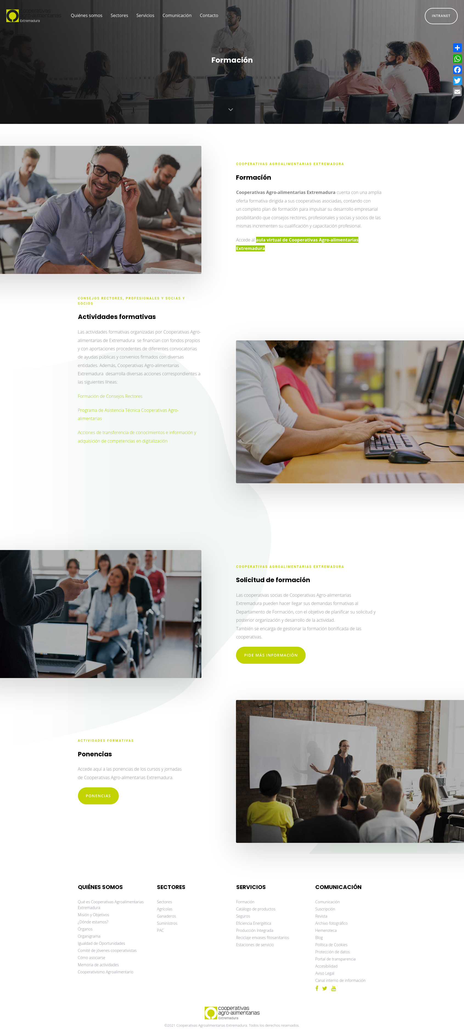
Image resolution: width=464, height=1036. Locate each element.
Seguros (243, 916)
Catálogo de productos (255, 909)
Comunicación (327, 901)
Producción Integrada (254, 930)
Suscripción (325, 909)
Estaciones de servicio (255, 944)
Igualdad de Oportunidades (101, 943)
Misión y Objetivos (93, 914)
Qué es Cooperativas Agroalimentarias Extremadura (111, 904)
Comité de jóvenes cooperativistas (107, 950)
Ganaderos (166, 916)
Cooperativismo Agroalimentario (106, 971)
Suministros (167, 923)
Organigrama (89, 936)
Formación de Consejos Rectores (110, 396)
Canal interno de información (340, 980)
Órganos (85, 929)
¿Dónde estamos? (93, 921)
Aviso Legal (324, 973)
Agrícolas (164, 909)
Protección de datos (332, 951)
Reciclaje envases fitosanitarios (262, 937)
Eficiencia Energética (253, 923)
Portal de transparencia (335, 959)
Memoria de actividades (98, 964)
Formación (245, 901)
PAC (160, 930)
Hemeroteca (326, 930)
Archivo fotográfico (331, 923)
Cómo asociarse (91, 957)
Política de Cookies (331, 944)
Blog (319, 937)
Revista (321, 916)
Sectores (164, 901)
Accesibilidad (326, 966)
